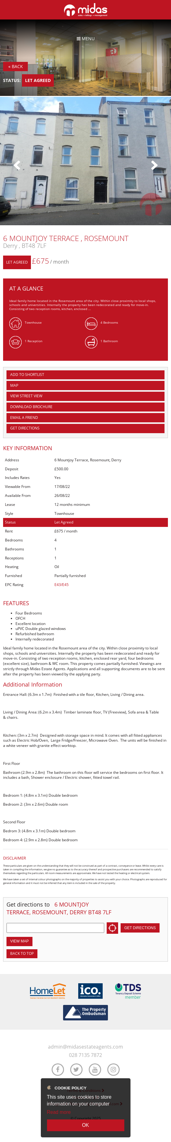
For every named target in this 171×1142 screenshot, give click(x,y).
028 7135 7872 (85, 1055)
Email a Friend (24, 417)
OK (85, 1125)
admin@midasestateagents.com (85, 1047)
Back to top (22, 953)
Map (14, 385)
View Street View (26, 396)
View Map (19, 941)
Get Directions (25, 428)
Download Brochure (31, 406)
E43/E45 (61, 584)
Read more (59, 1112)
